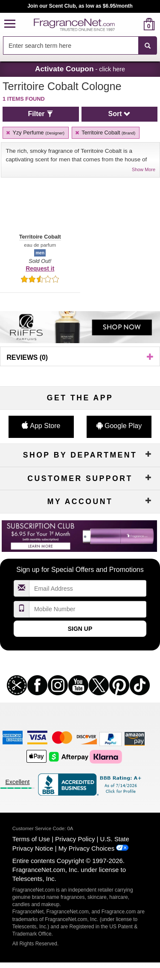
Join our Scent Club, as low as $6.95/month (80, 6)
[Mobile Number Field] (87, 609)
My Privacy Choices (86, 848)
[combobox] (80, 45)
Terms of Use (31, 839)
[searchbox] (70, 45)
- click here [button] (80, 68)
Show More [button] (143, 169)
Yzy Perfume (34, 132)
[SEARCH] (147, 45)
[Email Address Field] (87, 588)
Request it (40, 268)
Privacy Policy (75, 839)
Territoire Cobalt (104, 132)
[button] (10, 24)
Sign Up (80, 628)
